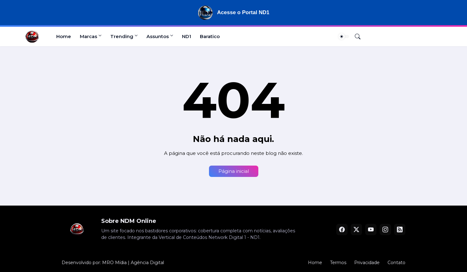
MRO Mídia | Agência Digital (133, 262)
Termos (338, 262)
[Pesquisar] (355, 36)
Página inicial (233, 171)
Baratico (210, 36)
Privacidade (367, 262)
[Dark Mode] (343, 36)
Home (63, 36)
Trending (121, 36)
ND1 (186, 36)
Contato (396, 262)
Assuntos (157, 36)
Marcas (88, 36)
